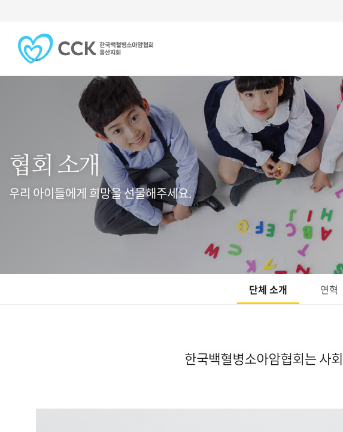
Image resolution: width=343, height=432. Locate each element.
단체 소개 (268, 289)
